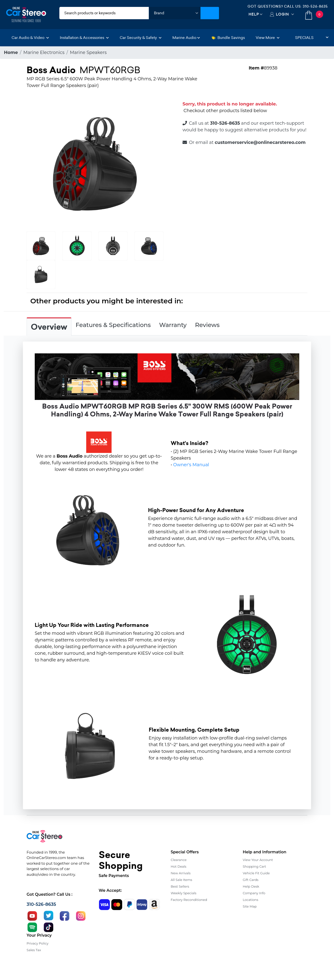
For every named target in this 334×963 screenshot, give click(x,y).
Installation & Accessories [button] (84, 37)
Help (254, 14)
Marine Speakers (88, 52)
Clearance (178, 860)
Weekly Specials (183, 893)
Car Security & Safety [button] (141, 37)
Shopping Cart (254, 866)
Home (11, 52)
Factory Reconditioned (189, 900)
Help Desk (251, 886)
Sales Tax (34, 950)
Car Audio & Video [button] (30, 37)
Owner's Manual (191, 464)
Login (282, 14)
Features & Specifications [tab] (113, 324)
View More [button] (268, 37)
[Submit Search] (209, 13)
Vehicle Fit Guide (256, 873)
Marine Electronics (44, 52)
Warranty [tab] (173, 324)
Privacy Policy (37, 943)
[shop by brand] (174, 13)
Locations (250, 900)
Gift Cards (251, 880)
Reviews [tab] (207, 324)
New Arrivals (180, 873)
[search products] (104, 13)
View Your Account (258, 860)
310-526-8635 (315, 6)
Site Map (250, 906)
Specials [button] (312, 37)
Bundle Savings (228, 37)
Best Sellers (180, 886)
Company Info (254, 893)
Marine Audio (186, 37)
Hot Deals (178, 866)
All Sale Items (181, 880)
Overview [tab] (49, 327)
